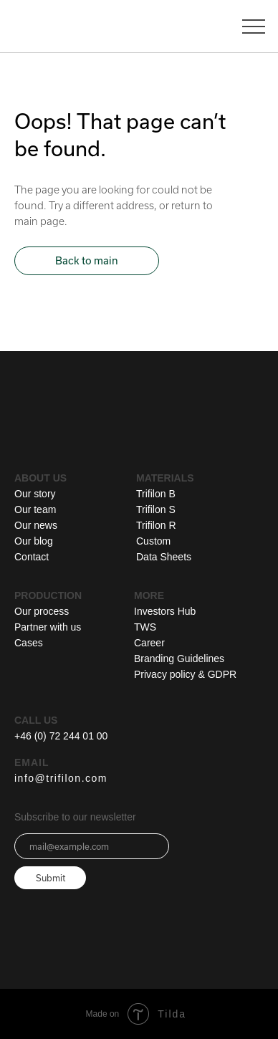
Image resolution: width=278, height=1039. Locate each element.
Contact (31, 556)
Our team (35, 509)
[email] (91, 846)
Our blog (33, 541)
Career (149, 642)
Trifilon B (156, 493)
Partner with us (47, 627)
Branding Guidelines (179, 658)
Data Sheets (163, 556)
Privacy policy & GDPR (185, 674)
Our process (41, 611)
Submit (50, 878)
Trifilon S (156, 509)
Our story (35, 493)
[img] (170, 417)
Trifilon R (156, 525)
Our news (35, 525)
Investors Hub (165, 611)
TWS (145, 627)
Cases (28, 642)
